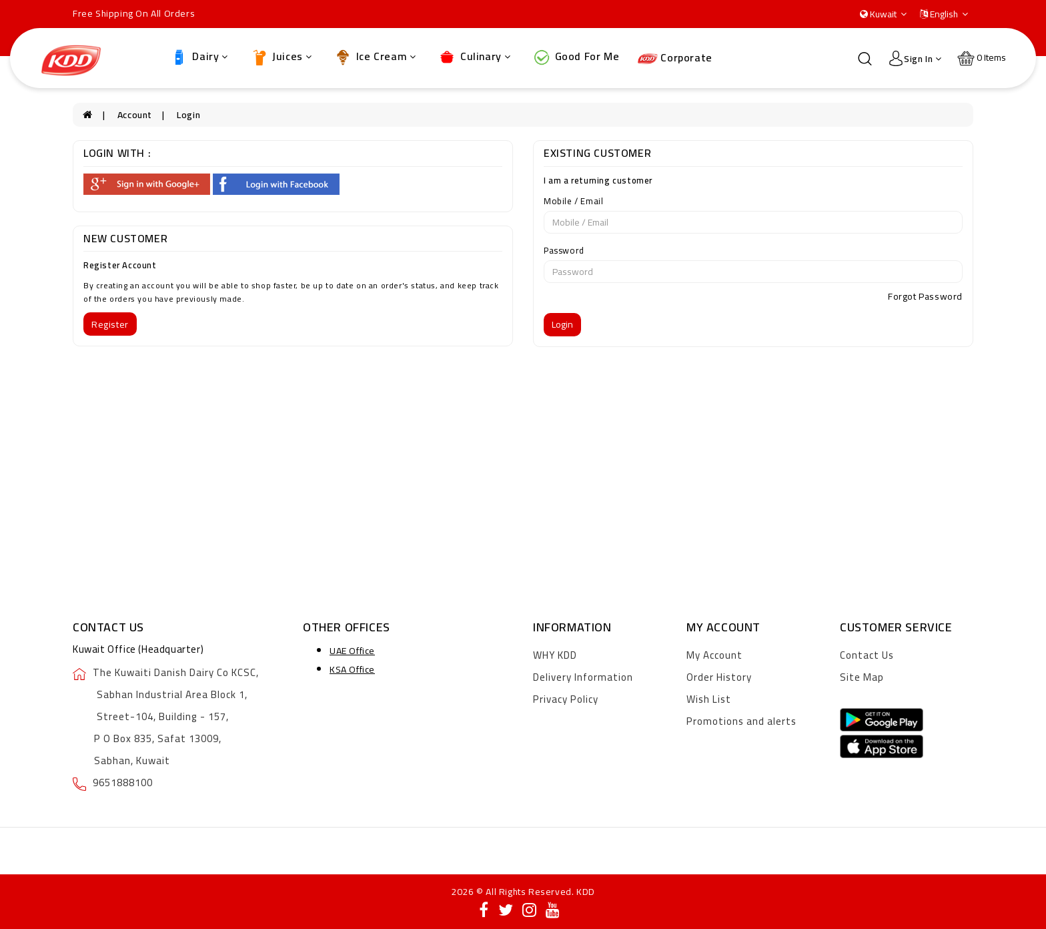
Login (188, 114)
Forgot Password (925, 296)
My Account (714, 655)
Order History (719, 677)
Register (110, 324)
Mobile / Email (573, 201)
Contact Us (867, 655)
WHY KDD (555, 655)
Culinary (473, 56)
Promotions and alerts (741, 721)
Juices (280, 56)
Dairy (198, 56)
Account (134, 114)
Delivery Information (583, 677)
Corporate (675, 57)
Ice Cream (374, 56)
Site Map (862, 677)
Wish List (708, 699)
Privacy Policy (565, 699)
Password (564, 250)
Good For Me (575, 56)
